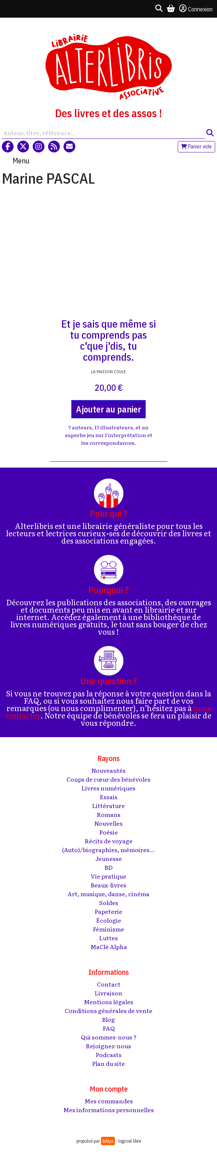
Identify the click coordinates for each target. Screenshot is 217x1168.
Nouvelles (108, 823)
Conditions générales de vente (108, 1010)
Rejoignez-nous (108, 1045)
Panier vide (196, 146)
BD (109, 867)
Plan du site (108, 1063)
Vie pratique (108, 876)
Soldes (108, 902)
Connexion (196, 9)
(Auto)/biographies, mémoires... (108, 849)
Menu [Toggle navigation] (20, 161)
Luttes (108, 937)
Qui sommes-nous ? (109, 1036)
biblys (107, 1141)
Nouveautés (108, 770)
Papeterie (108, 911)
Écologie (108, 920)
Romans (108, 814)
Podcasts (109, 1054)
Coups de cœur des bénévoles (108, 779)
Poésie (109, 832)
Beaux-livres (108, 884)
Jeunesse (108, 858)
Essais (108, 796)
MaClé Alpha (108, 946)
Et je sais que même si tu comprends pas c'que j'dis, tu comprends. (108, 340)
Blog (108, 1019)
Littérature (108, 805)
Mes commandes (108, 1100)
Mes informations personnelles (108, 1109)
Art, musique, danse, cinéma (108, 893)
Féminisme (108, 928)
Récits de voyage (109, 840)
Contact (108, 984)
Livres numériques (108, 787)
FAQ (109, 1028)
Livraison (108, 992)
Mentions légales (108, 1001)
